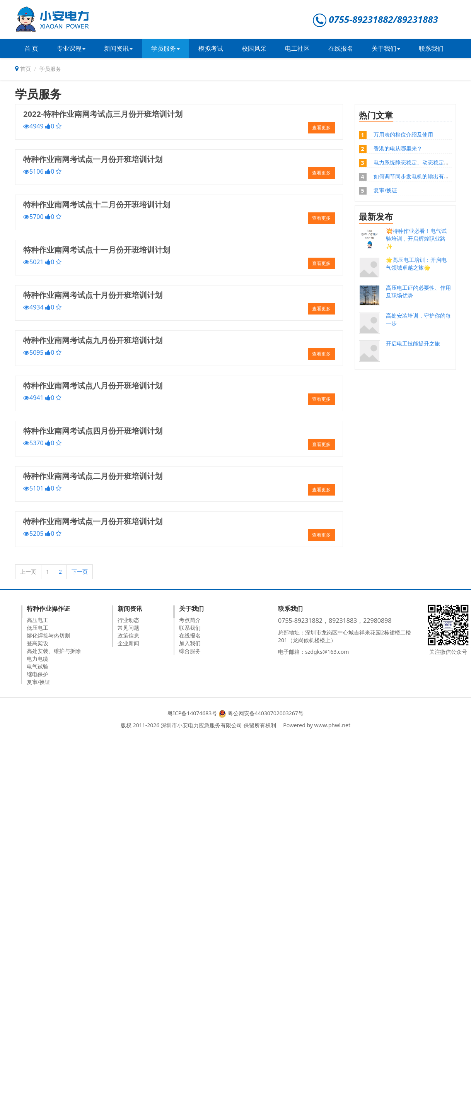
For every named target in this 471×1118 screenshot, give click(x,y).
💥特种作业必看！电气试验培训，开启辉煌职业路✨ (416, 238)
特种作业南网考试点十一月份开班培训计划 (96, 249)
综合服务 (190, 651)
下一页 (80, 571)
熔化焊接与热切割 (48, 635)
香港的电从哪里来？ (398, 148)
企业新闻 (128, 643)
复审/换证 (385, 190)
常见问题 (128, 627)
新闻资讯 (118, 48)
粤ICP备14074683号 (192, 713)
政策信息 (128, 635)
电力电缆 (37, 658)
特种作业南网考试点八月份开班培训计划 (92, 385)
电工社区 (297, 48)
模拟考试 (210, 48)
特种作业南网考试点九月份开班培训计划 (92, 340)
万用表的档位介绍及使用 (403, 134)
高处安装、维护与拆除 (54, 651)
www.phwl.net (332, 725)
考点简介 (190, 620)
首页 (25, 68)
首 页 (31, 48)
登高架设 (37, 643)
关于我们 (386, 48)
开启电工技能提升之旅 (413, 343)
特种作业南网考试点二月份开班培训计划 (92, 476)
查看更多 (321, 127)
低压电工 (37, 627)
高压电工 (37, 620)
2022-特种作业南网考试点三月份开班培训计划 (103, 114)
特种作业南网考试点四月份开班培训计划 (92, 431)
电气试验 (37, 666)
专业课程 (71, 48)
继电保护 (37, 674)
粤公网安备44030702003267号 (266, 713)
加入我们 (190, 643)
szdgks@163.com (327, 651)
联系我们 (431, 48)
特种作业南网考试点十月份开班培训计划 (92, 295)
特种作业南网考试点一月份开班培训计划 (92, 159)
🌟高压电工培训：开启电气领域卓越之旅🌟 (416, 263)
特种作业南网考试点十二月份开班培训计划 (96, 204)
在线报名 (340, 48)
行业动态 (128, 620)
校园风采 (254, 48)
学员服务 (165, 48)
